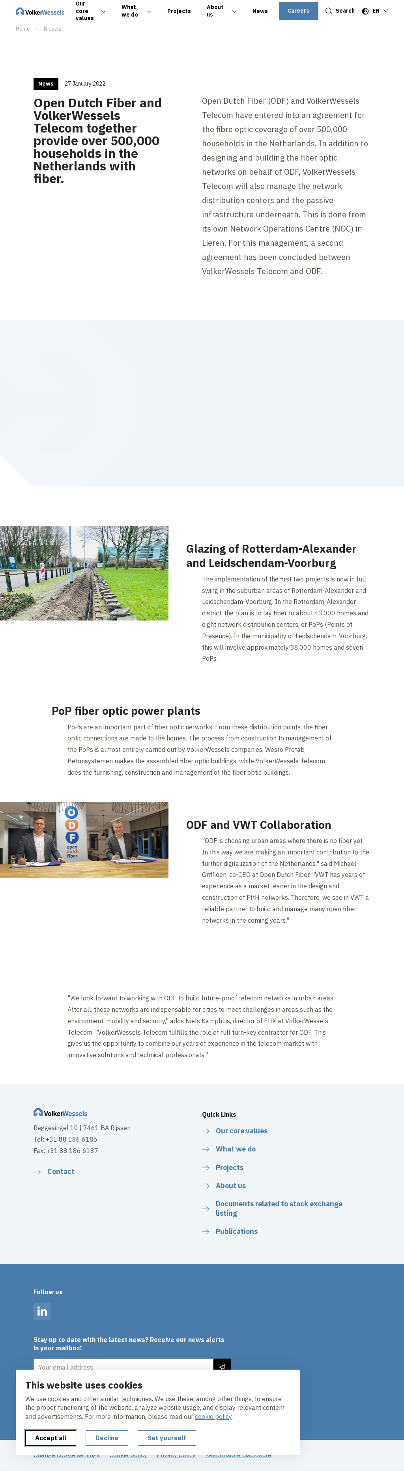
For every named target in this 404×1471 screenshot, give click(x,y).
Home (23, 28)
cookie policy (213, 1417)
